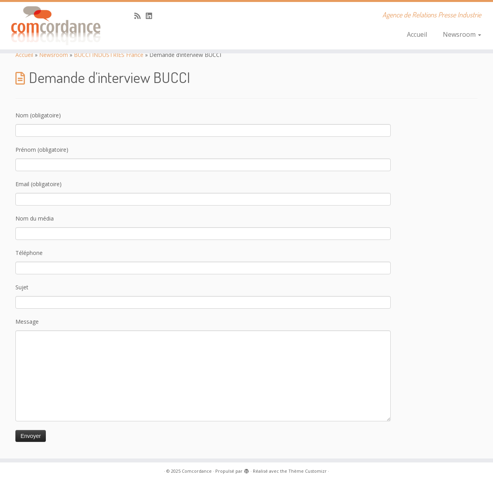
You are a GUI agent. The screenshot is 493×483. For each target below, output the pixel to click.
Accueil (417, 34)
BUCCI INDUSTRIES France (108, 54)
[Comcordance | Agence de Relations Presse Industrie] (57, 25)
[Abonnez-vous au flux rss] (140, 16)
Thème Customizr (307, 471)
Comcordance (197, 471)
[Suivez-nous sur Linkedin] (151, 16)
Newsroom (462, 34)
